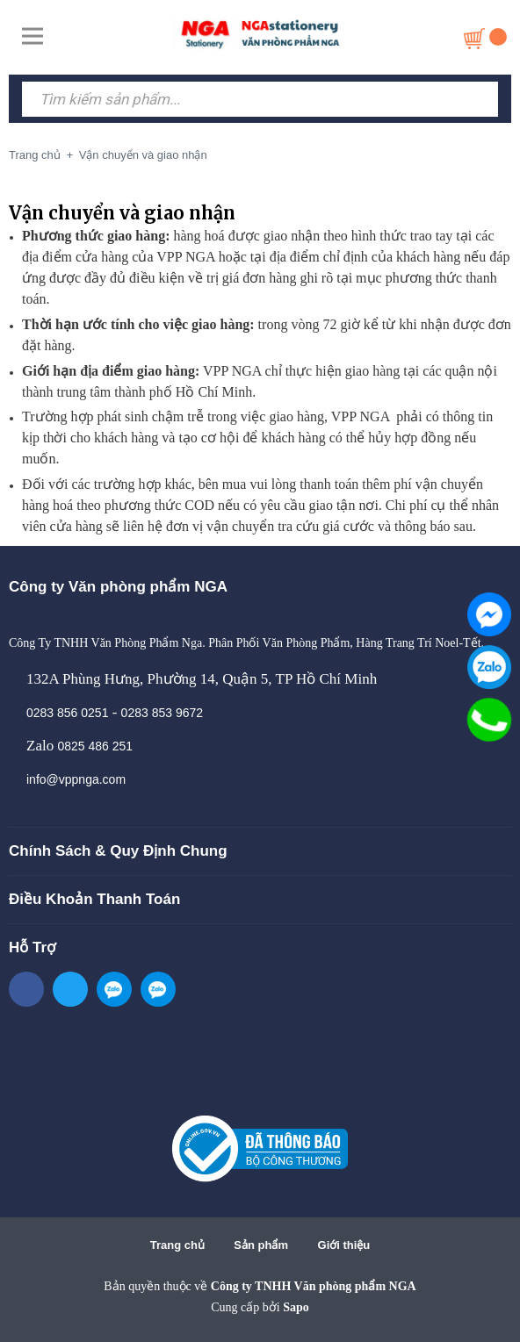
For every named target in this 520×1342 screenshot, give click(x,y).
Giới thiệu (344, 1245)
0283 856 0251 (67, 713)
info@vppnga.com (76, 779)
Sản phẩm (261, 1245)
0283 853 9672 (162, 713)
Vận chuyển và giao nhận (122, 213)
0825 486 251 (95, 746)
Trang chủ (177, 1245)
